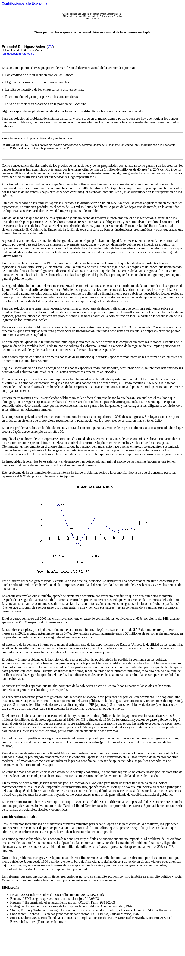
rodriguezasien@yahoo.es (18, 53)
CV (50, 47)
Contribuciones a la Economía (24, 3)
